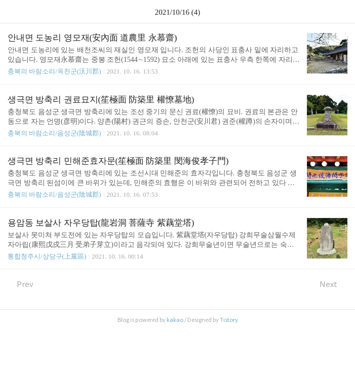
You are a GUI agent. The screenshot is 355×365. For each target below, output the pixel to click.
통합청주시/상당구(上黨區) (47, 256)
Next (333, 284)
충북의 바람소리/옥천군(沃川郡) (54, 71)
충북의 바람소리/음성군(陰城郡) (54, 133)
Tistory (229, 319)
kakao (175, 319)
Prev (20, 284)
